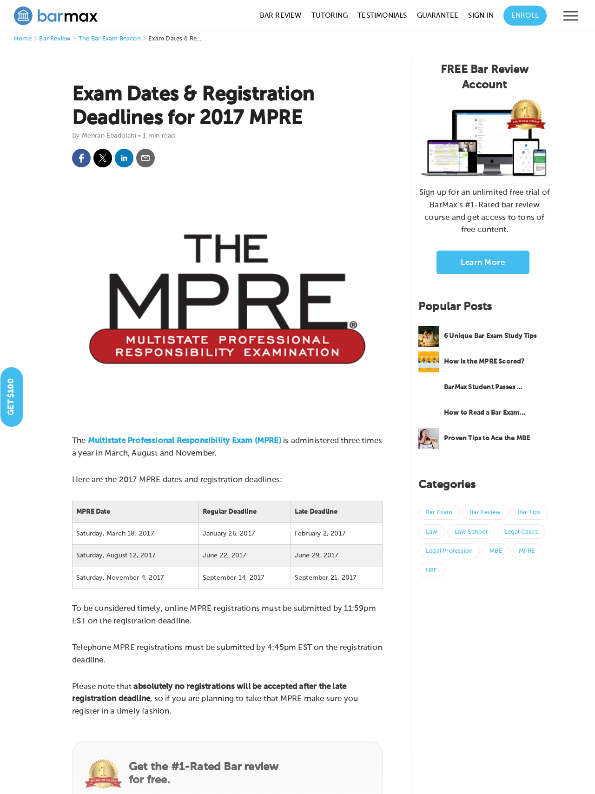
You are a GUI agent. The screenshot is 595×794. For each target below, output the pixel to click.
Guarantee (438, 15)
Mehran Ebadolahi (109, 135)
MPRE (527, 551)
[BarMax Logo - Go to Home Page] (56, 16)
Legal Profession (449, 551)
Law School (471, 532)
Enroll (525, 15)
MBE (495, 551)
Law (432, 532)
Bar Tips (529, 512)
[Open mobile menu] (571, 18)
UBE (431, 571)
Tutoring (329, 15)
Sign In (480, 15)
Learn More (483, 263)
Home (23, 39)
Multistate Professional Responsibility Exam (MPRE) (184, 441)
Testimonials (382, 15)
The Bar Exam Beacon (110, 39)
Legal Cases (521, 532)
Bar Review (281, 15)
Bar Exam (439, 512)
